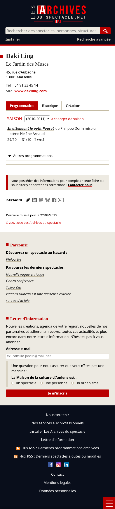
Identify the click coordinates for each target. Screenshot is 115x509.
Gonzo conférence (19, 268)
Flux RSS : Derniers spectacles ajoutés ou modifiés (57, 444)
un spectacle (24, 371)
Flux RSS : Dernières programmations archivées (57, 435)
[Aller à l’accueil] (58, 22)
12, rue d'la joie (18, 288)
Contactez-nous (80, 185)
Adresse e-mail (18, 337)
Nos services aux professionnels (57, 410)
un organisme (84, 371)
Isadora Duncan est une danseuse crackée (38, 281)
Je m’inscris (57, 381)
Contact (57, 462)
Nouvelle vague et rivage (25, 262)
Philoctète (13, 247)
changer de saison (68, 118)
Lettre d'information (57, 427)
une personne (53, 371)
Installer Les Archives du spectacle (57, 419)
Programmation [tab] (22, 106)
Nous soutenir (57, 402)
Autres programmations (32, 155)
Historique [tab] (50, 106)
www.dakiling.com (30, 91)
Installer (12, 39)
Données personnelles (57, 478)
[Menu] (109, 503)
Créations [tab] (73, 106)
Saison (15, 118)
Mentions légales (57, 470)
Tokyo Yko (13, 275)
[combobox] (52, 30)
